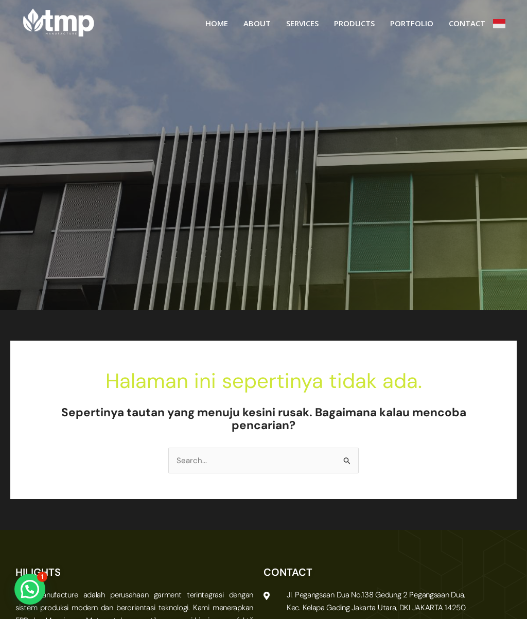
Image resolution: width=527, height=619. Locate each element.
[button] (29, 589)
